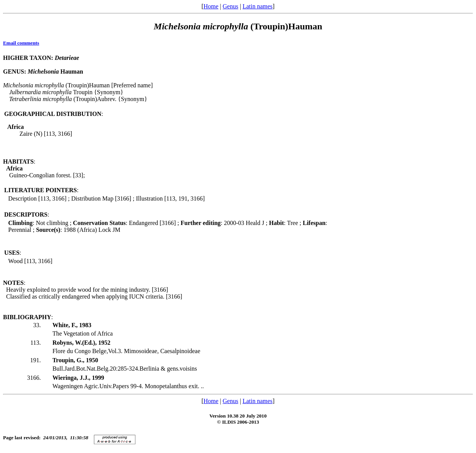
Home (210, 6)
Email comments (21, 43)
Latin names (258, 6)
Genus (230, 6)
